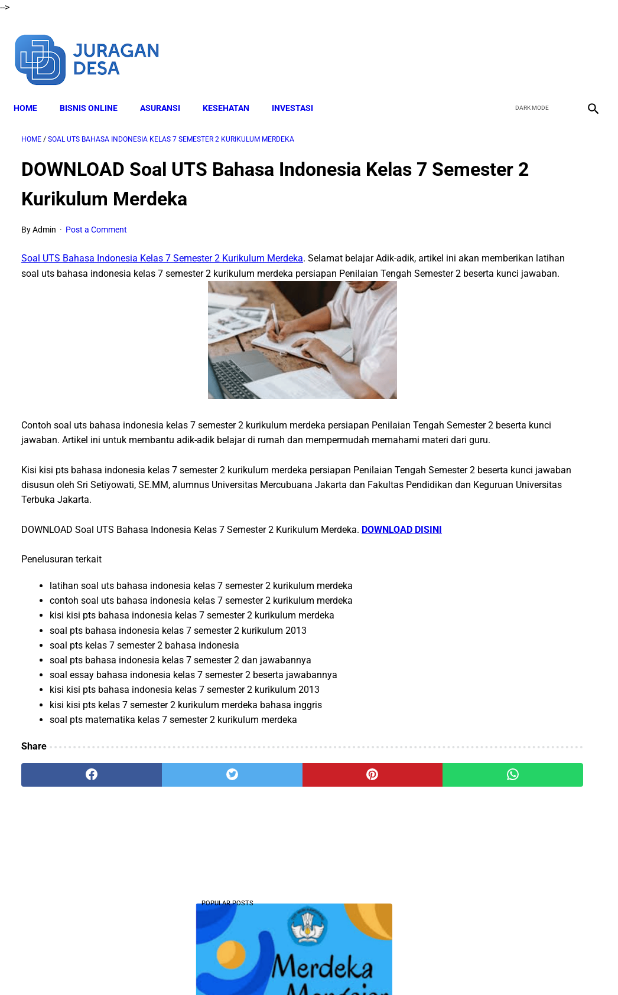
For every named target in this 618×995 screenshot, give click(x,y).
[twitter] (528, 46)
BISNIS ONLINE (96, 89)
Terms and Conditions (284, 965)
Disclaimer (214, 965)
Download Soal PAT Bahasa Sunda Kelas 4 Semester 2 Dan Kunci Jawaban (522, 492)
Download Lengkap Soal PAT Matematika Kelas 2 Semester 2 (521, 844)
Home (33, 89)
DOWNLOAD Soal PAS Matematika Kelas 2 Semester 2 (521, 242)
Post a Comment (96, 219)
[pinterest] (261, 823)
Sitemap (455, 965)
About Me (165, 965)
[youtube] (556, 46)
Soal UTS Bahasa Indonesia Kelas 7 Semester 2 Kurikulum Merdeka (162, 247)
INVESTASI (300, 89)
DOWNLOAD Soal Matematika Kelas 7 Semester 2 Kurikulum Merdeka (521, 654)
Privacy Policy (361, 965)
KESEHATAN (233, 89)
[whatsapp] (357, 823)
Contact (413, 965)
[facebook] (500, 46)
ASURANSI (168, 89)
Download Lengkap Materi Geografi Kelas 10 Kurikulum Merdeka (518, 404)
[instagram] (584, 46)
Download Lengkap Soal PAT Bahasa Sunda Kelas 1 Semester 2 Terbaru (518, 742)
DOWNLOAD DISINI (61, 578)
